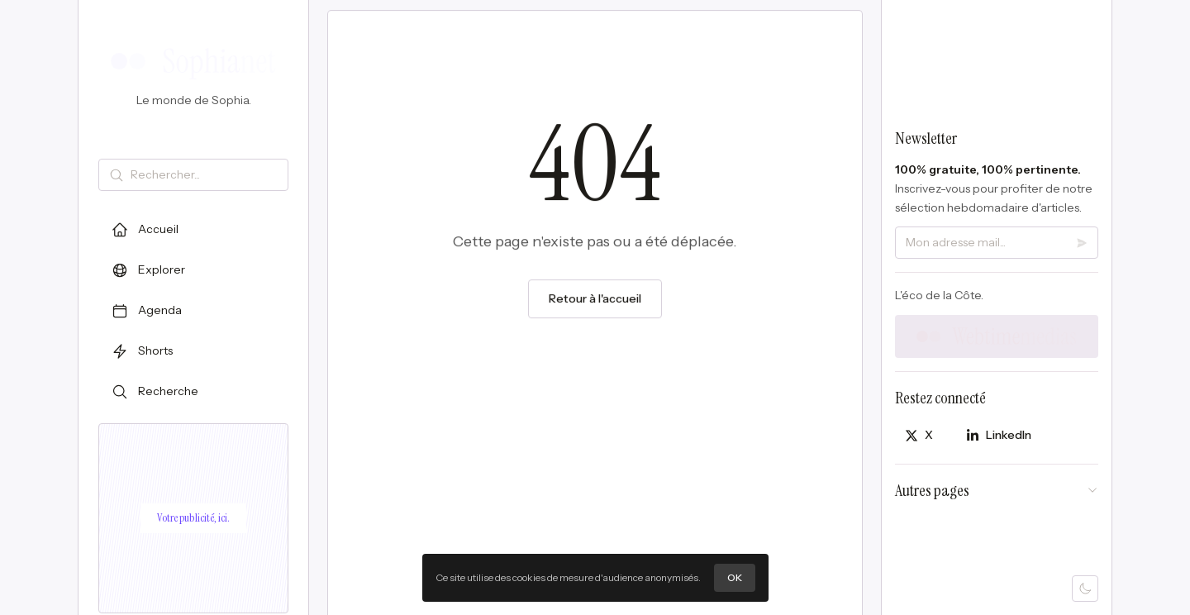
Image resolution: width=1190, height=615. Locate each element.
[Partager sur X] (919, 435)
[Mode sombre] (1085, 588)
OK (734, 577)
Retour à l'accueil (595, 299)
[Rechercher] (206, 175)
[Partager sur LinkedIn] (998, 435)
